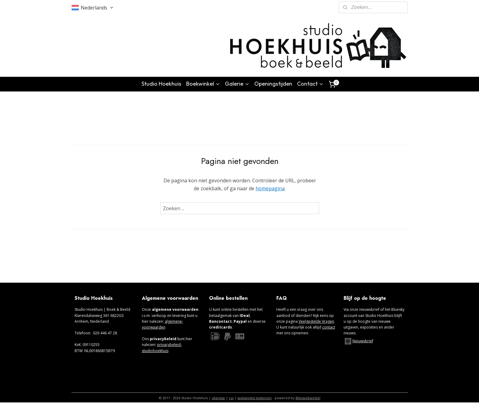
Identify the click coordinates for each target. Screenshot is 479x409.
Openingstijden (273, 83)
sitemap (218, 398)
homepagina (270, 188)
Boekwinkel (203, 83)
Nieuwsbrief (362, 341)
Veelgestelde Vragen (316, 321)
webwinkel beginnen (255, 398)
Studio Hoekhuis (161, 83)
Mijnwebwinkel (308, 398)
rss (231, 398)
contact (328, 327)
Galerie (237, 83)
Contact (310, 83)
